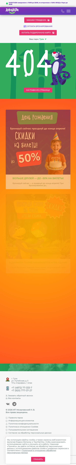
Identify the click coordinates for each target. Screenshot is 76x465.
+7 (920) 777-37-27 (21, 390)
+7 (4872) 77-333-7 (21, 387)
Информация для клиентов (20, 421)
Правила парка (14, 418)
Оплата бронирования (38, 26)
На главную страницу (38, 90)
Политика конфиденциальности (22, 424)
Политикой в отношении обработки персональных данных (31, 451)
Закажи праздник (38, 20)
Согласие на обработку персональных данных (28, 433)
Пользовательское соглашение (22, 430)
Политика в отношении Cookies (22, 427)
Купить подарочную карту (38, 33)
